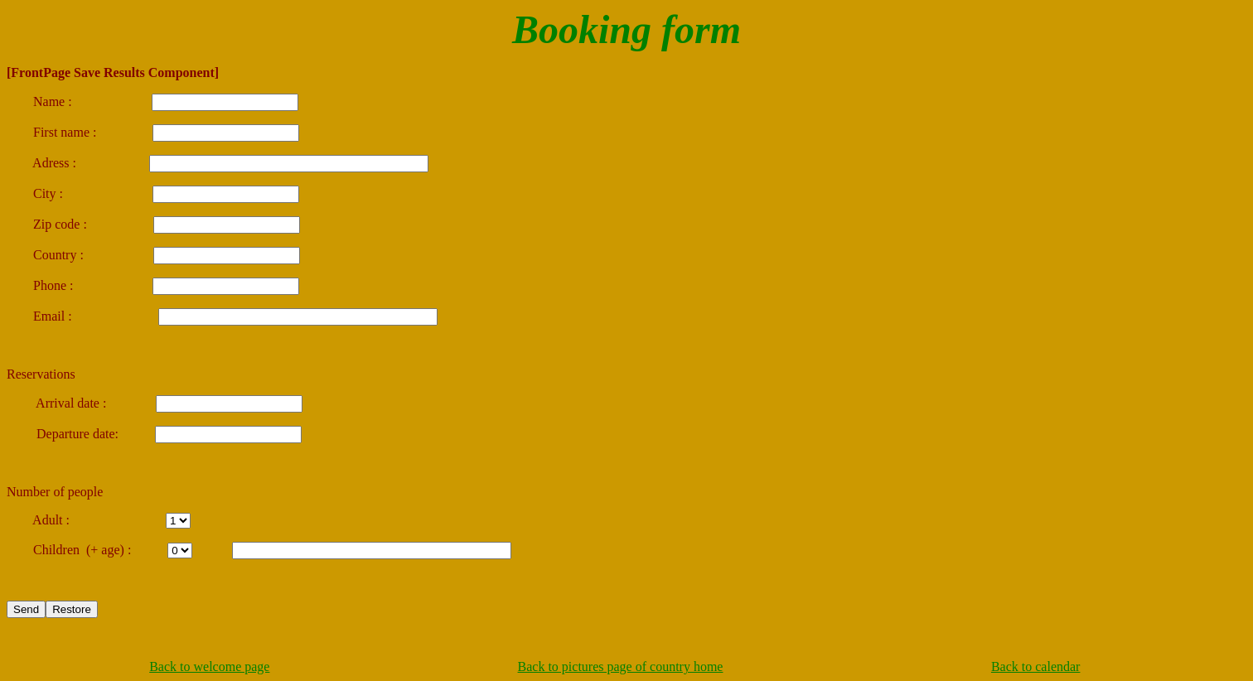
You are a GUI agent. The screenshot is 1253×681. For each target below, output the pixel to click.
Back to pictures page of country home (620, 666)
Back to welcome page (209, 666)
